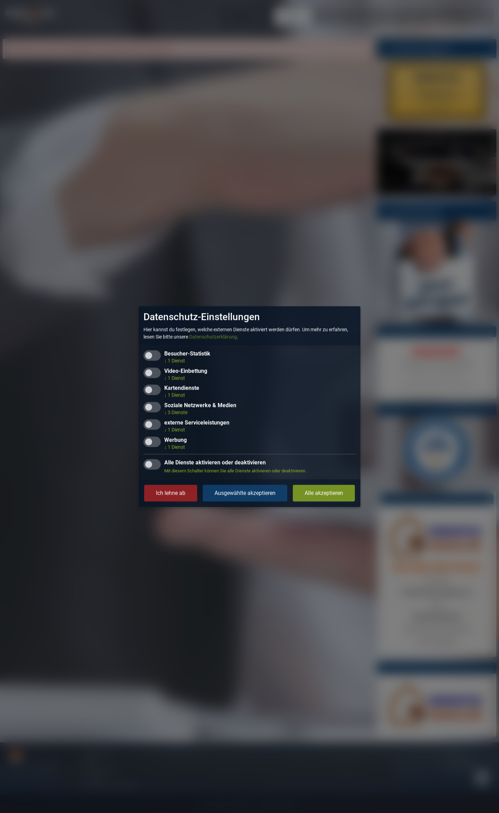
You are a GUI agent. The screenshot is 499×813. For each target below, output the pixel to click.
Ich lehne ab (170, 493)
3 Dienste (175, 412)
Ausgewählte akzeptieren (245, 493)
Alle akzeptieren (324, 493)
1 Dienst (174, 360)
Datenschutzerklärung (213, 336)
